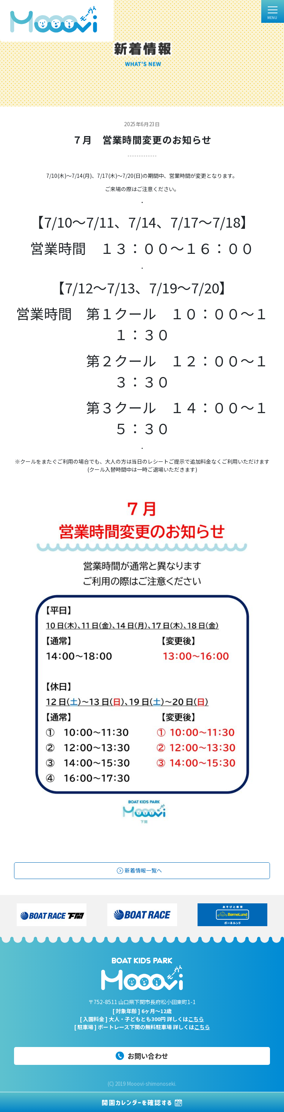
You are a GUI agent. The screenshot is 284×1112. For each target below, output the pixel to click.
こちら (196, 1019)
